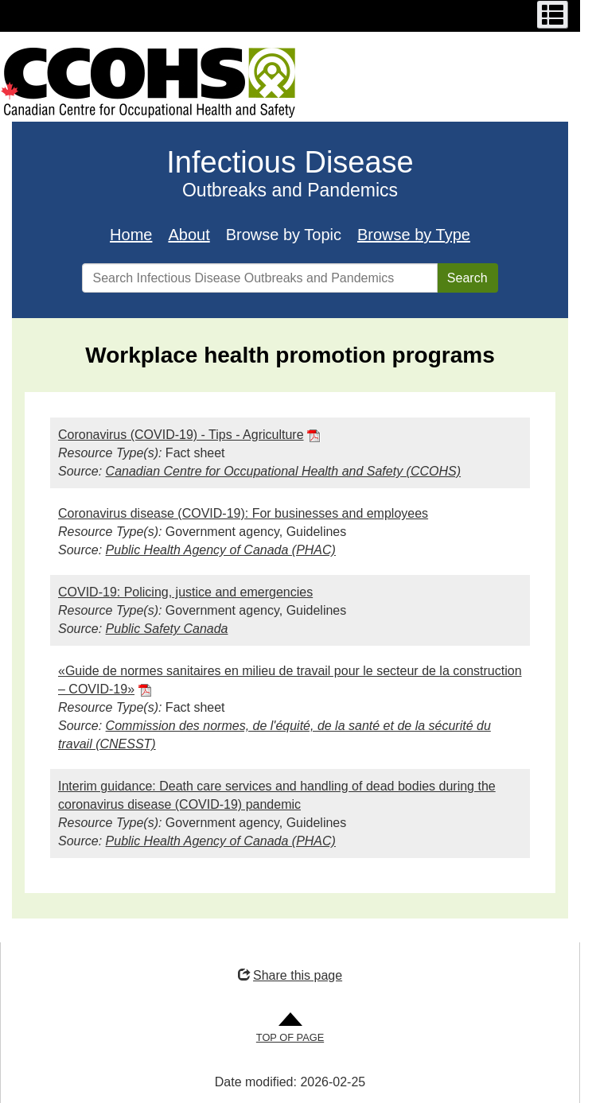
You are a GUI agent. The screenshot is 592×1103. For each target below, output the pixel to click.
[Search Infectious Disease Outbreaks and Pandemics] (259, 278)
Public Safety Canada (167, 628)
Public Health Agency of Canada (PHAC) (221, 550)
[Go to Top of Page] (290, 1028)
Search (467, 278)
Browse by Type (413, 234)
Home (131, 234)
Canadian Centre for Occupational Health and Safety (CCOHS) (283, 471)
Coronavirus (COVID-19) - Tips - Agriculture (181, 434)
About (188, 234)
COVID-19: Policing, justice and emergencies (185, 592)
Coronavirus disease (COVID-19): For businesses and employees (243, 513)
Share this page (290, 975)
